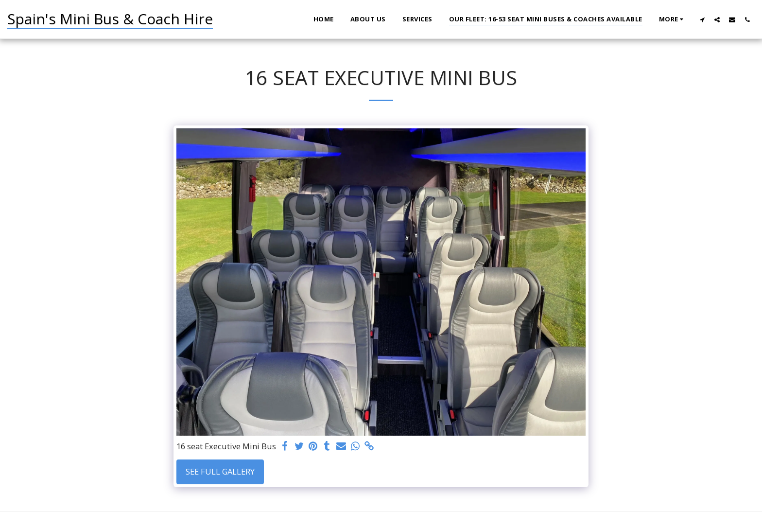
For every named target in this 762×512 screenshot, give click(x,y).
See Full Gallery (220, 471)
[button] (702, 19)
